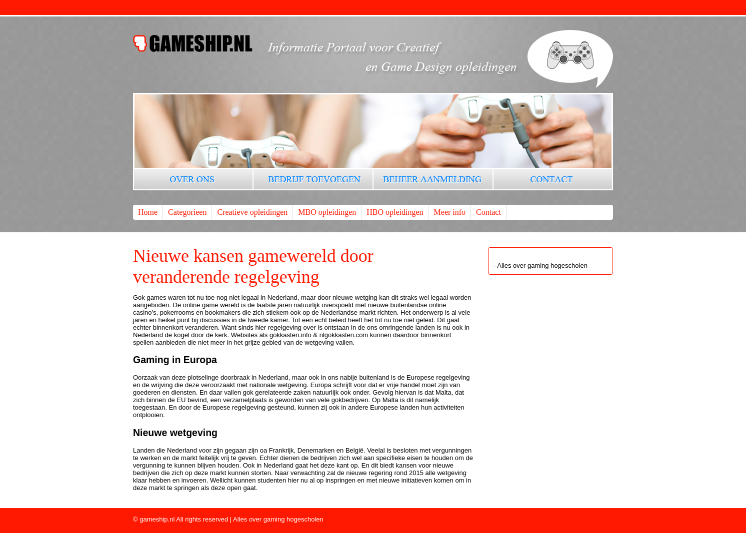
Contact (488, 212)
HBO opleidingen (394, 212)
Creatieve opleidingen (252, 212)
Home (148, 212)
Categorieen (187, 212)
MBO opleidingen (327, 212)
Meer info (450, 212)
